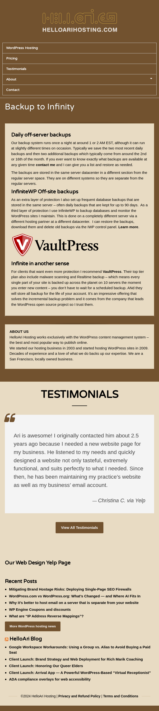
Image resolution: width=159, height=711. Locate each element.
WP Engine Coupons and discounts (40, 609)
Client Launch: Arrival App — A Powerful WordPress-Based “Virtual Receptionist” (80, 673)
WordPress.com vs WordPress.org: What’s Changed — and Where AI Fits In (74, 596)
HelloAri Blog (26, 639)
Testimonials (16, 69)
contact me (45, 165)
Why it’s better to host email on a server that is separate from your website (74, 603)
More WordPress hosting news (33, 626)
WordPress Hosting (22, 48)
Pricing (11, 58)
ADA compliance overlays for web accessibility (50, 679)
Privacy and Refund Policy (79, 696)
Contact (13, 90)
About (79, 79)
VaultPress (112, 271)
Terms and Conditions (120, 696)
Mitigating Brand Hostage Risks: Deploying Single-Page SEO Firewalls (70, 589)
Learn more (128, 227)
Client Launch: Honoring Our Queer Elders (46, 666)
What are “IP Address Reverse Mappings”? (46, 616)
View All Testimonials (79, 527)
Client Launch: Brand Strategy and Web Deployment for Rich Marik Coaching (76, 659)
